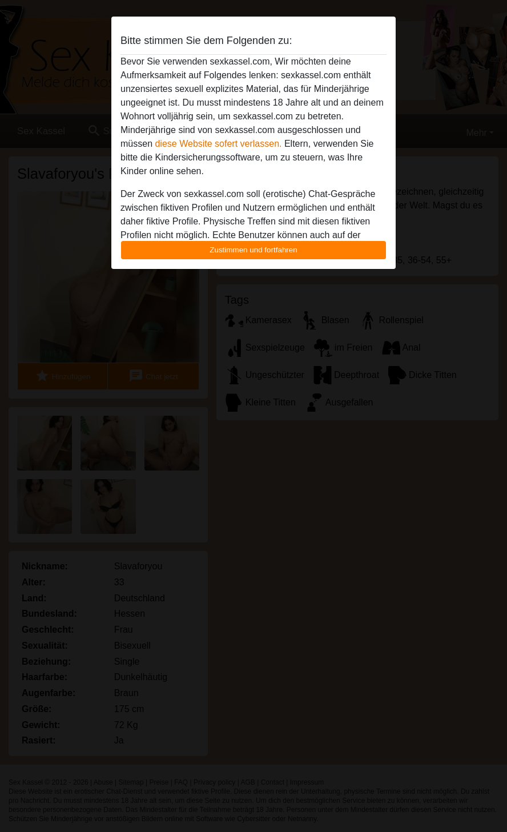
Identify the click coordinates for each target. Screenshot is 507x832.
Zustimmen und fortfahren (253, 250)
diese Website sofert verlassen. (218, 143)
